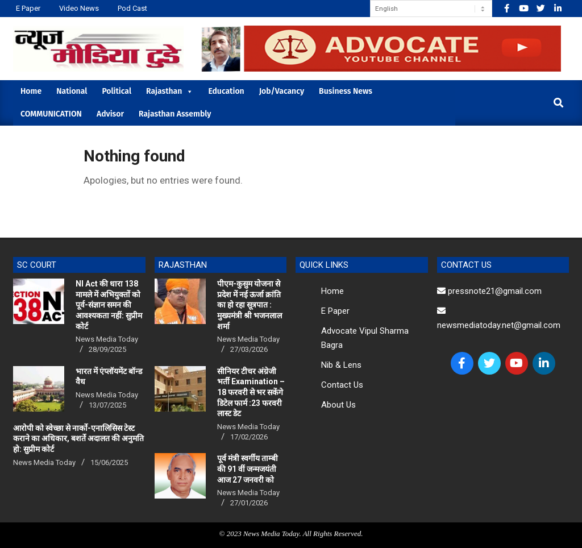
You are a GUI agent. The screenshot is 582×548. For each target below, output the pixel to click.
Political (116, 91)
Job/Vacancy (281, 91)
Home (30, 91)
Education (226, 91)
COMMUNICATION (51, 114)
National (71, 91)
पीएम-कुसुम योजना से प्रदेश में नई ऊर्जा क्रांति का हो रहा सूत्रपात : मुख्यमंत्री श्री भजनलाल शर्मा (249, 305)
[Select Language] (431, 8)
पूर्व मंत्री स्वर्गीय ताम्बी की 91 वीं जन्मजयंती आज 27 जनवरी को (247, 469)
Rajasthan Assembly (175, 114)
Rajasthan (169, 91)
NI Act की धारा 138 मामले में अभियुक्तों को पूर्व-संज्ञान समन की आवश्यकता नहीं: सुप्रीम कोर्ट (109, 305)
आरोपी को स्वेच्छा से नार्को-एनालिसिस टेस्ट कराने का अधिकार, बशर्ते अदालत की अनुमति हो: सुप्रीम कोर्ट (78, 439)
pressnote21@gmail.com (489, 291)
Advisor (110, 114)
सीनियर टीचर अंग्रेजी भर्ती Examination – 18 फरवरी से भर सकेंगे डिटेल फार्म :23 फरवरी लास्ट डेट (251, 392)
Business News (345, 91)
